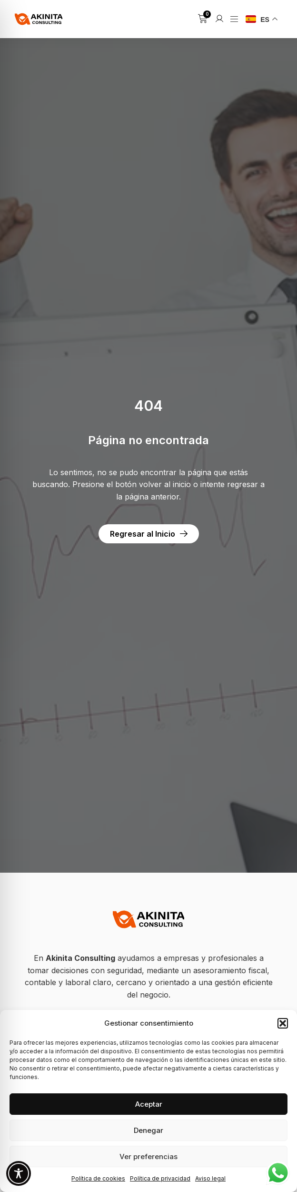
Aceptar (148, 1104)
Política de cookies (98, 1178)
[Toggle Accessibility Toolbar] (18, 1173)
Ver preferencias (148, 1156)
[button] (282, 1023)
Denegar (148, 1130)
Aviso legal (210, 1178)
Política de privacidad (160, 1178)
